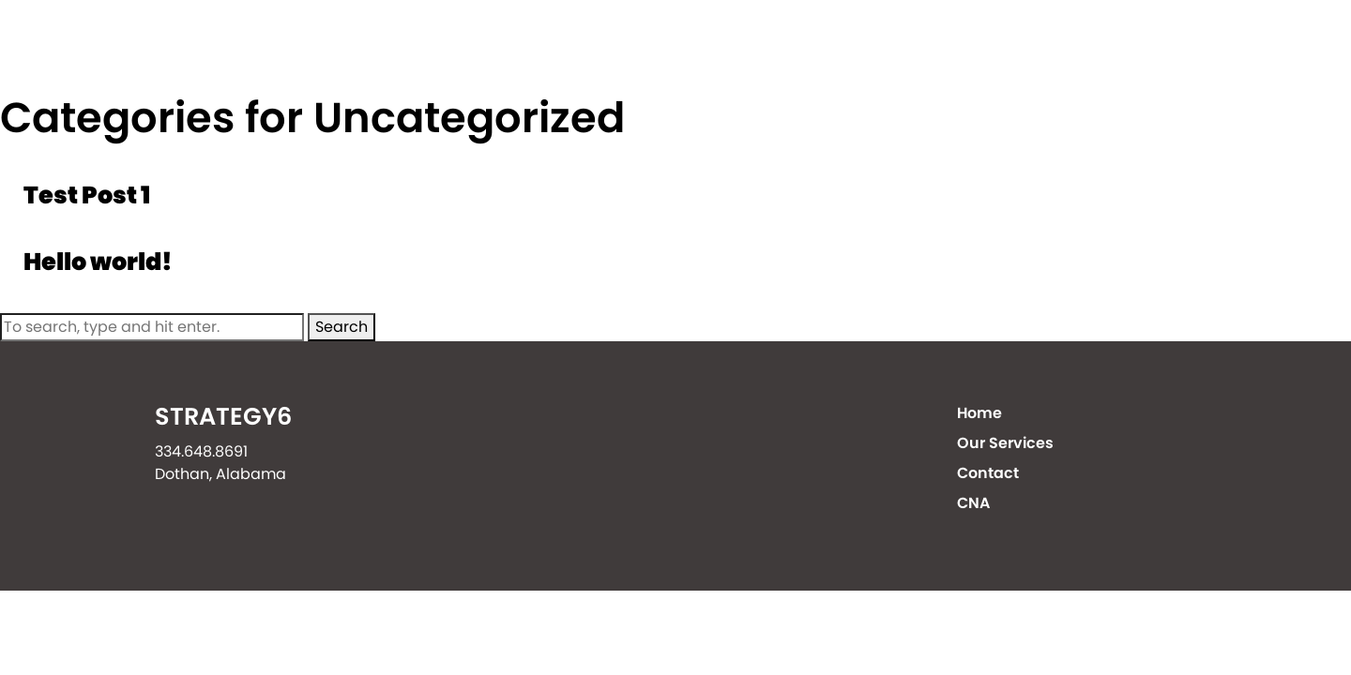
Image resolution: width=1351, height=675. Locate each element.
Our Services (890, 46)
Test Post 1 (86, 195)
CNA (1179, 46)
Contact (1053, 46)
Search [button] (341, 327)
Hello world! (98, 261)
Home (742, 46)
